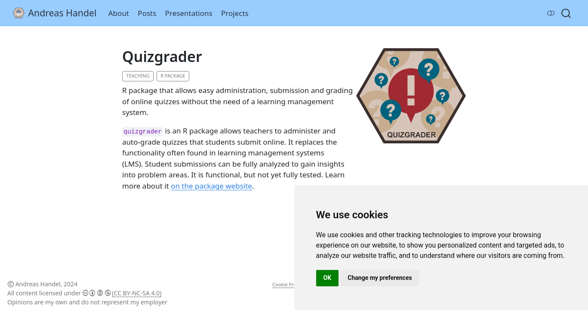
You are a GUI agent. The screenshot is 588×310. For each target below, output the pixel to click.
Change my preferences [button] (380, 277)
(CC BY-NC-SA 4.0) (136, 293)
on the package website (211, 186)
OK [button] (327, 277)
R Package (172, 75)
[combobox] (566, 13)
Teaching (137, 75)
